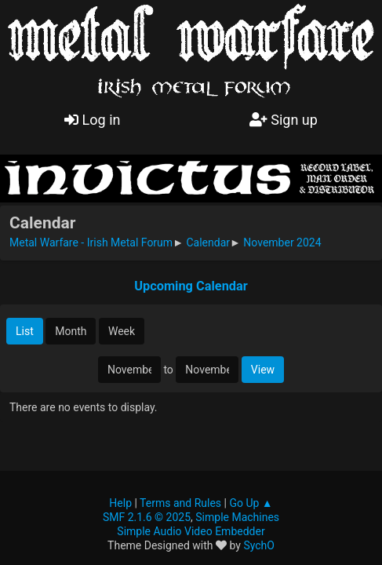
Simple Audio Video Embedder (190, 531)
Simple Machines (237, 517)
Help (120, 503)
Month (70, 331)
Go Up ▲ (250, 503)
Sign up (283, 119)
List (25, 331)
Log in (92, 119)
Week (121, 331)
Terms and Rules (180, 503)
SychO (259, 545)
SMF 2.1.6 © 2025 (147, 517)
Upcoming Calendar (191, 286)
